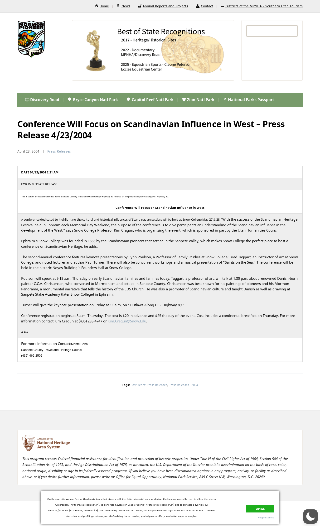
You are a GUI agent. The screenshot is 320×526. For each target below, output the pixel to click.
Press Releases (59, 151)
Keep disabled (266, 517)
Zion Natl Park (198, 99)
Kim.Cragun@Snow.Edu (127, 321)
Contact (204, 6)
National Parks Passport (248, 99)
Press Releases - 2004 (183, 385)
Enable (260, 509)
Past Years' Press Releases (149, 385)
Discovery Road (42, 99)
